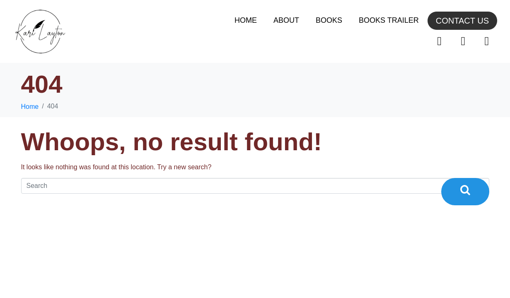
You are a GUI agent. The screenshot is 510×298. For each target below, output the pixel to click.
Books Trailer (389, 20)
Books (329, 20)
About (286, 20)
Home (245, 20)
